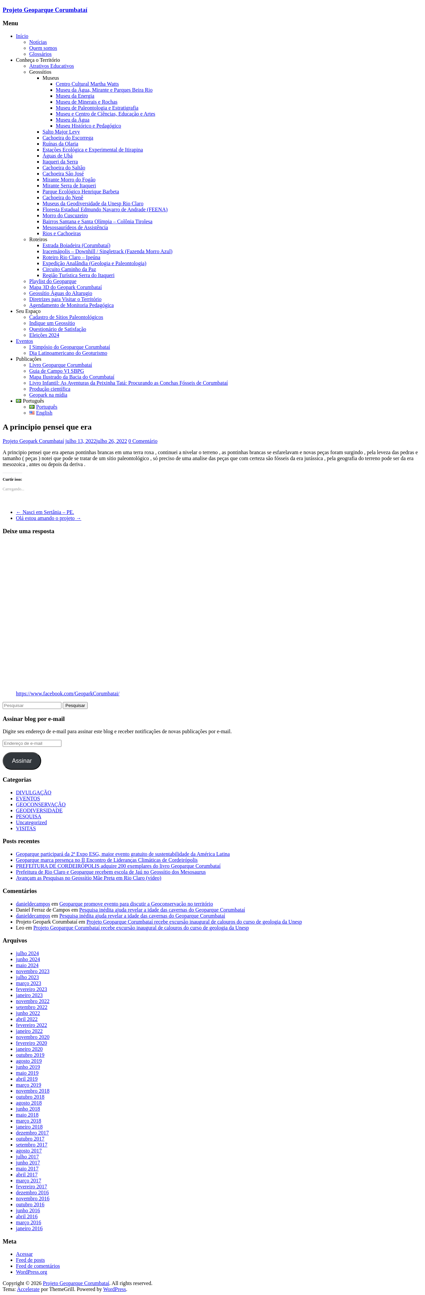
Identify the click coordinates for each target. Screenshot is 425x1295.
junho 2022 (28, 1013)
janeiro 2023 (29, 995)
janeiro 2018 (29, 1127)
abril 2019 (27, 1079)
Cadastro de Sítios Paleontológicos (66, 317)
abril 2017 (27, 1174)
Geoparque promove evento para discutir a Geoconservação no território (136, 904)
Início (22, 36)
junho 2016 (28, 1210)
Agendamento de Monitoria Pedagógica (71, 305)
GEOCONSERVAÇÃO (41, 804)
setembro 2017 (31, 1144)
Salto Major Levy (61, 132)
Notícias (38, 42)
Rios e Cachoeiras (61, 233)
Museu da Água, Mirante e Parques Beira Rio (104, 90)
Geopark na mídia (48, 395)
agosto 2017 (29, 1150)
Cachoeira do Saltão (63, 167)
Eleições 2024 (44, 335)
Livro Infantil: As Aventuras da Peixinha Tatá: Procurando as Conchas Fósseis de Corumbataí (128, 383)
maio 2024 (27, 965)
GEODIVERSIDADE (39, 810)
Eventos (24, 341)
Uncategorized (31, 822)
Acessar (24, 1254)
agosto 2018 (29, 1103)
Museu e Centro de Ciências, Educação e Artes (105, 114)
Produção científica (49, 389)
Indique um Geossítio (52, 323)
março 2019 (28, 1085)
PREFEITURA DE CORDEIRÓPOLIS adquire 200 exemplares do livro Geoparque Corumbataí (118, 866)
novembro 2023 (32, 971)
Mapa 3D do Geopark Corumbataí (65, 287)
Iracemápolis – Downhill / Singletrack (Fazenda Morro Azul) (107, 251)
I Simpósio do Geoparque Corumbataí (69, 347)
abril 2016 (27, 1216)
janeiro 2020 (29, 1049)
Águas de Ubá (57, 155)
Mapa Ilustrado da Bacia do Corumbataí (71, 377)
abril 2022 (27, 1019)
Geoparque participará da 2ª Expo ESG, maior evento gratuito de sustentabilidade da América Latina (123, 854)
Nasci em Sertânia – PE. (45, 512)
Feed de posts (30, 1260)
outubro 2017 (30, 1139)
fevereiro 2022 (31, 1025)
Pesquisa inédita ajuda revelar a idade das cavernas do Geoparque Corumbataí (162, 910)
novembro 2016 (32, 1198)
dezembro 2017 (32, 1133)
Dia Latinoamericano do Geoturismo (68, 353)
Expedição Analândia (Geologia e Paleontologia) (94, 263)
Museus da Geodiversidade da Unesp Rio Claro (92, 203)
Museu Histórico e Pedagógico (88, 126)
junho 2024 (28, 959)
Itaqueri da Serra (60, 161)
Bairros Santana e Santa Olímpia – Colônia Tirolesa (97, 221)
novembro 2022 (32, 1001)
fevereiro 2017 (31, 1186)
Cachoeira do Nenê (62, 197)
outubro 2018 (30, 1097)
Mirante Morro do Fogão (69, 179)
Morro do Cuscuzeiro (65, 215)
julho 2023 (27, 977)
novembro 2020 (32, 1037)
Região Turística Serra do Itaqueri (78, 275)
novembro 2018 (32, 1091)
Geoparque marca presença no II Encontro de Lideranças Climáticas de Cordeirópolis (107, 860)
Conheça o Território (38, 60)
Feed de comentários (38, 1266)
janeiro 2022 (29, 1031)
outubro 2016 (30, 1204)
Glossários (40, 54)
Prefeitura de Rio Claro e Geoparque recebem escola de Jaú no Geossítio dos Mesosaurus (111, 872)
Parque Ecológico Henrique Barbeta (80, 191)
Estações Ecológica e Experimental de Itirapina (92, 149)
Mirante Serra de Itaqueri (69, 185)
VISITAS (26, 828)
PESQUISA (28, 816)
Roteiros (38, 239)
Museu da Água (72, 120)
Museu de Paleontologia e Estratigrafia (97, 108)
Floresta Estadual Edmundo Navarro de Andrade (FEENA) (105, 209)
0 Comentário (143, 441)
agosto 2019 (29, 1061)
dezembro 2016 (32, 1192)
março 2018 (28, 1121)
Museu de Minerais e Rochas (87, 102)
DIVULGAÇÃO (33, 792)
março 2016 (28, 1222)
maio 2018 (27, 1115)
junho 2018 (28, 1109)
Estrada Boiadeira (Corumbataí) (76, 245)
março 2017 (28, 1180)
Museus (50, 78)
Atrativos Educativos (51, 66)
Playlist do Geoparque (52, 281)
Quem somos (43, 48)
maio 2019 (27, 1073)
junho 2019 (28, 1067)
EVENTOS (28, 798)
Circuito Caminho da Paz (69, 269)
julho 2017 (27, 1156)
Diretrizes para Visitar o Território (65, 299)
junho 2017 (28, 1162)
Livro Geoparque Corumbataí (60, 365)
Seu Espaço (28, 311)
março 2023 (28, 983)
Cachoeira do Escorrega (67, 138)
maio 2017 (27, 1168)
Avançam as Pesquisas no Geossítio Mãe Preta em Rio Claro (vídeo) (88, 878)
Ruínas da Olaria (60, 144)
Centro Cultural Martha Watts (87, 84)
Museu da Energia (75, 96)
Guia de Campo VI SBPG (56, 371)
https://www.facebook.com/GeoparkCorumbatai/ (68, 693)
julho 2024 (27, 953)
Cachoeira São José (63, 173)
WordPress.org (31, 1272)
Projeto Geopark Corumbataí (33, 441)
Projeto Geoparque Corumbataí (45, 9)
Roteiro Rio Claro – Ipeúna (71, 257)
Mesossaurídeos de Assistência (75, 227)
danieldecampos (33, 904)
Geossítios (40, 72)
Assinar (22, 760)
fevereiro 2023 (31, 989)
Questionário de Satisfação (57, 329)
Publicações (28, 359)
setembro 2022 (31, 1007)
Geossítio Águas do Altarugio (60, 293)
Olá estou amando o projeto (48, 518)
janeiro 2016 (29, 1228)
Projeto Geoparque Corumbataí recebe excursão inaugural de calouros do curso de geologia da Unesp (194, 922)
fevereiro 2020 (31, 1043)
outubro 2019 (30, 1055)
